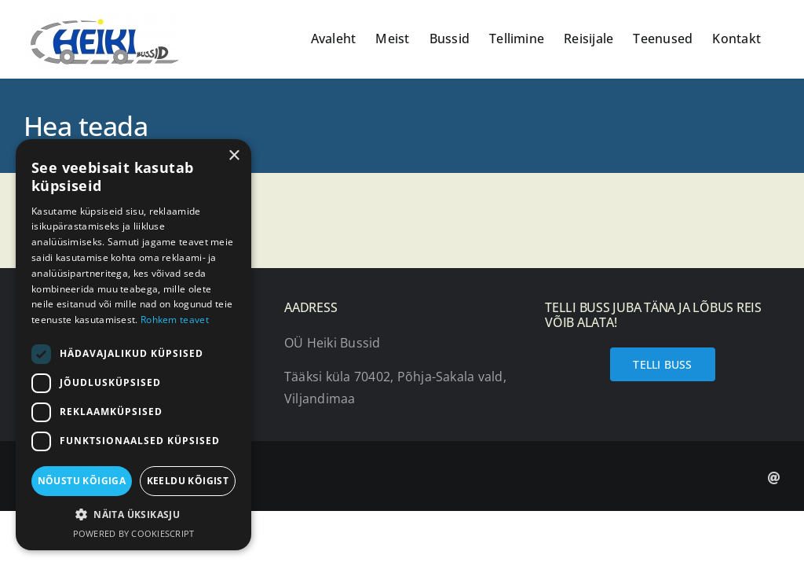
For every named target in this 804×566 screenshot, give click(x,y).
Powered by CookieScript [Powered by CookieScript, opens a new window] (134, 533)
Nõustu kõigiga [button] (82, 480)
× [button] (233, 156)
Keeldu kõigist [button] (188, 480)
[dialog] (133, 344)
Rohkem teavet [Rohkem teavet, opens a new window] (175, 319)
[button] (133, 515)
